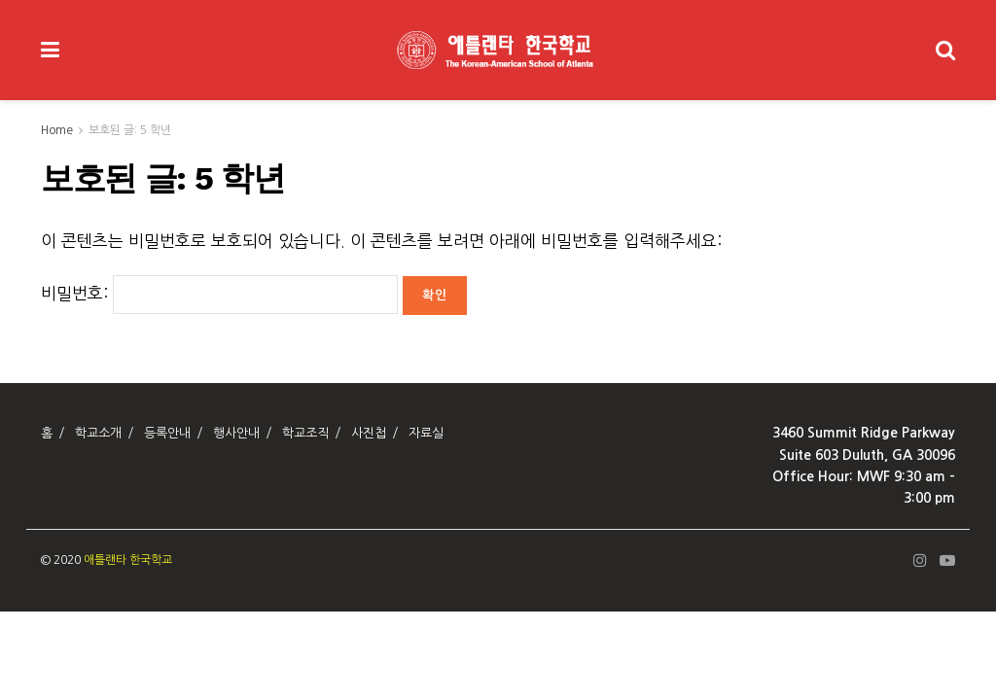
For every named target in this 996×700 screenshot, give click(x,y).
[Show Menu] (50, 50)
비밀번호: (219, 293)
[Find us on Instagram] (920, 561)
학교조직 (305, 433)
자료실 (426, 433)
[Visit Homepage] (497, 50)
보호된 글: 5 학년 (130, 130)
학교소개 (98, 433)
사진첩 (368, 433)
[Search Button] (945, 50)
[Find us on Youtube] (947, 561)
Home (57, 130)
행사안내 (236, 433)
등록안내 (167, 433)
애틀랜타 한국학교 (128, 560)
